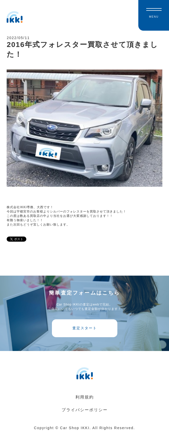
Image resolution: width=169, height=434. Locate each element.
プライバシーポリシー (85, 410)
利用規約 (84, 397)
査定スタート (84, 328)
